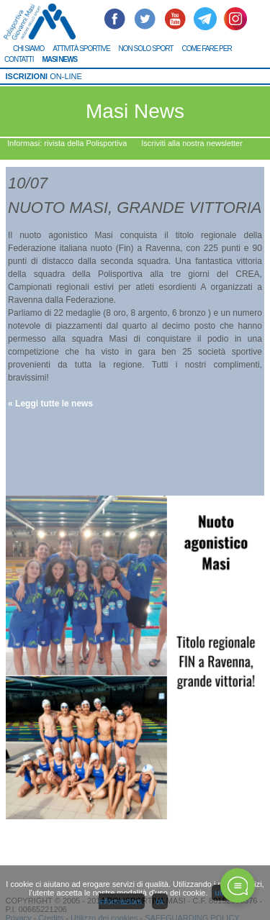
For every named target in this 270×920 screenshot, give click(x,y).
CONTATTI (19, 59)
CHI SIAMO (28, 49)
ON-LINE (44, 76)
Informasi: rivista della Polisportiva (67, 143)
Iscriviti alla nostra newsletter (192, 143)
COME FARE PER (206, 49)
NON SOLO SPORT (146, 49)
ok (160, 901)
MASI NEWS (60, 59)
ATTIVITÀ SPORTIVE (81, 49)
